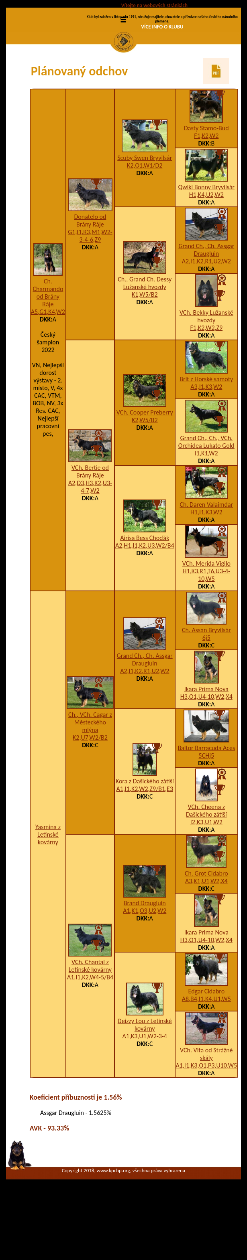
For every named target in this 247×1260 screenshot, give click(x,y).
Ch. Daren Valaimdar (206, 557)
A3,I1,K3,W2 (206, 439)
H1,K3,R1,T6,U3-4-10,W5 (206, 627)
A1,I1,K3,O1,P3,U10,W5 (206, 1118)
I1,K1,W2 (206, 506)
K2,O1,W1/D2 (144, 218)
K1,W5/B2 (145, 347)
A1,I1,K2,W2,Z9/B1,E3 (144, 841)
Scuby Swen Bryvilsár (144, 210)
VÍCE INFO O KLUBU (162, 27)
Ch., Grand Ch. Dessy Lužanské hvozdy (144, 336)
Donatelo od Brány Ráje (90, 273)
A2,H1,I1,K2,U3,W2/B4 (144, 598)
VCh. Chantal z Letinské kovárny (90, 1018)
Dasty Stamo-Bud (206, 181)
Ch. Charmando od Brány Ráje (48, 345)
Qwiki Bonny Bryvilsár (206, 240)
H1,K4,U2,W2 (206, 247)
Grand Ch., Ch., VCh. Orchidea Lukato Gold (206, 494)
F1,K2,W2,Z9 (206, 380)
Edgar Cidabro (206, 1044)
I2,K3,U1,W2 (206, 875)
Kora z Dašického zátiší (145, 834)
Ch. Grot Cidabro (206, 926)
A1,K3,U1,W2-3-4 (144, 1088)
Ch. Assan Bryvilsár (206, 683)
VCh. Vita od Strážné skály (206, 1106)
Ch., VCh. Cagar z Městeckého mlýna (90, 775)
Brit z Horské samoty (206, 432)
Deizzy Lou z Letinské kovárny (145, 1077)
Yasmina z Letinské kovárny (48, 887)
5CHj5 (206, 808)
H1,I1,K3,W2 (206, 565)
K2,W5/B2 (145, 473)
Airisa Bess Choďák (144, 591)
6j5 (206, 690)
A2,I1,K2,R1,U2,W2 (206, 314)
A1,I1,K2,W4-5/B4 (90, 1029)
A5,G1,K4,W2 (48, 364)
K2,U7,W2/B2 (90, 790)
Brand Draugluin (145, 955)
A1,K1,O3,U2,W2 (144, 963)
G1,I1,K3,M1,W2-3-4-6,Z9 (90, 288)
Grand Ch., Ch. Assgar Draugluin (206, 302)
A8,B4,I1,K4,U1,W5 (206, 1052)
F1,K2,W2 (206, 188)
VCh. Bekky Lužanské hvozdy (206, 369)
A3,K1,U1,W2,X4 (206, 934)
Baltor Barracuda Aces (206, 801)
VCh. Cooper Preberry (144, 465)
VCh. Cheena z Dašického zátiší (206, 863)
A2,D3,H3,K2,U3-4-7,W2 (90, 539)
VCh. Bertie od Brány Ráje (90, 524)
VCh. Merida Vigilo (206, 616)
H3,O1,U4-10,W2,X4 (206, 749)
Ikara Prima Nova (206, 742)
